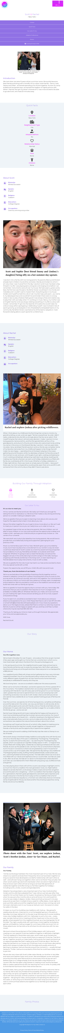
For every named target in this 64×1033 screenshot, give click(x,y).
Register (55, 2)
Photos (32, 39)
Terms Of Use (32, 1030)
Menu (58, 5)
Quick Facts (32, 26)
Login (61, 2)
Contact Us (42, 1024)
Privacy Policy (24, 1030)
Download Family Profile (32, 43)
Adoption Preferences (32, 35)
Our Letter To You (32, 31)
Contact (32, 22)
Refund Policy (40, 1030)
